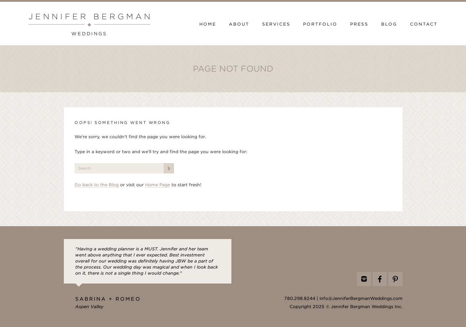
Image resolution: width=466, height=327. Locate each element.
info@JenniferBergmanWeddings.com (361, 298)
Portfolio (320, 24)
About (239, 24)
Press (359, 24)
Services (276, 24)
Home (207, 24)
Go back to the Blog (97, 184)
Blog (389, 24)
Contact (423, 24)
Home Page (157, 184)
